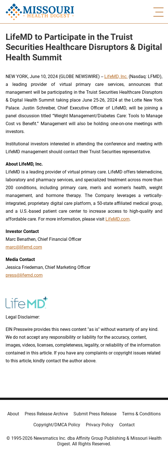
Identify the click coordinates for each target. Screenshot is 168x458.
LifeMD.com (117, 219)
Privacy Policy (100, 424)
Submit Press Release (94, 413)
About (13, 413)
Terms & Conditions (141, 413)
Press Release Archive (46, 413)
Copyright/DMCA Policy (56, 424)
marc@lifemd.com (24, 247)
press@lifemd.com (24, 275)
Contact (127, 424)
